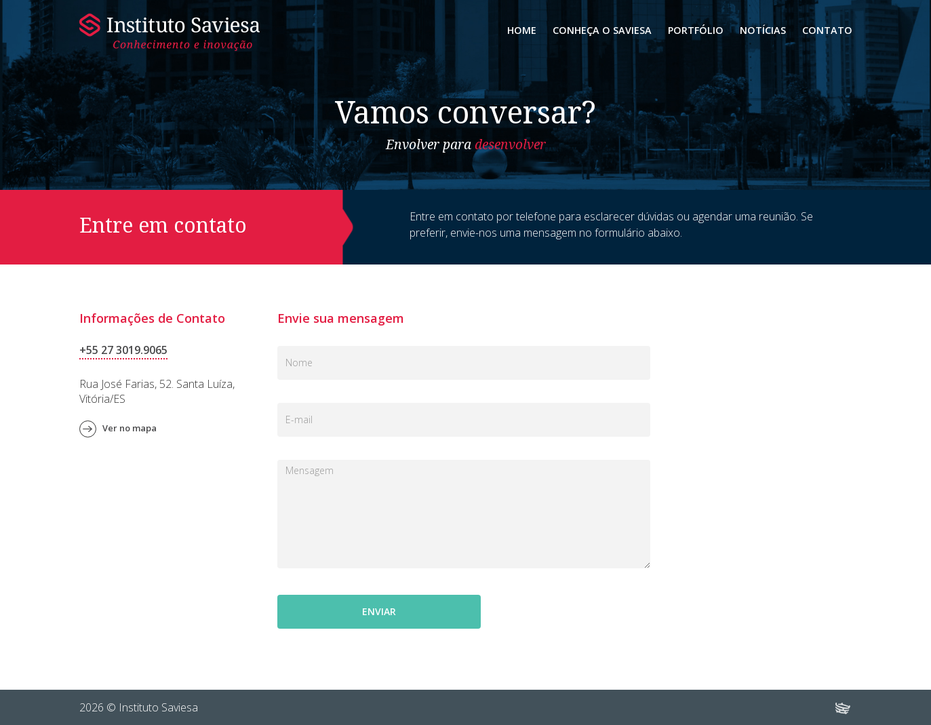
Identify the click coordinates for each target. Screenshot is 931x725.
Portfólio (696, 30)
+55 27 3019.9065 (123, 349)
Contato (827, 30)
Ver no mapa (129, 428)
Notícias (763, 30)
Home (521, 30)
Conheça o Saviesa (602, 30)
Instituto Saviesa (169, 32)
